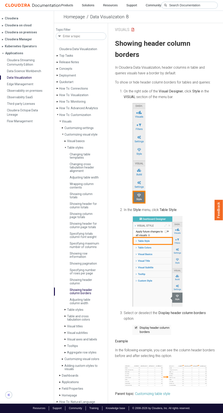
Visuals (67, 121)
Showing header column (81, 281)
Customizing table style (152, 394)
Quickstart (66, 82)
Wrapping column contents (82, 185)
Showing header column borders (81, 291)
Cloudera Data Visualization (78, 49)
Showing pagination (83, 263)
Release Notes (69, 62)
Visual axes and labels (82, 339)
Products (67, 5)
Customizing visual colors (81, 359)
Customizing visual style (81, 134)
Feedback (219, 210)
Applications (70, 382)
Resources (110, 5)
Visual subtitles (77, 333)
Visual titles (75, 326)
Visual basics (76, 141)
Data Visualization (107, 16)
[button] (138, 153)
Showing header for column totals (83, 205)
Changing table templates (80, 156)
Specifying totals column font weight (83, 235)
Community (153, 5)
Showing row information (79, 255)
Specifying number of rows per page (83, 271)
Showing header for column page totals (83, 225)
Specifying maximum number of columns (84, 245)
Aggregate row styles (81, 352)
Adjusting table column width (80, 301)
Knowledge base (115, 408)
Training (94, 408)
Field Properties (72, 388)
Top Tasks (66, 55)
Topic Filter (63, 29)
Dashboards (70, 375)
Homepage (74, 16)
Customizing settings (79, 128)
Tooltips (72, 346)
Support (131, 5)
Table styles (75, 147)
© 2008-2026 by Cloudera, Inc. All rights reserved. (161, 408)
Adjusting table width (84, 177)
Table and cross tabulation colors (78, 317)
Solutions (88, 5)
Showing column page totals (81, 215)
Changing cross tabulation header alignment (82, 167)
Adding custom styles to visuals (81, 367)
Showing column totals (81, 195)
